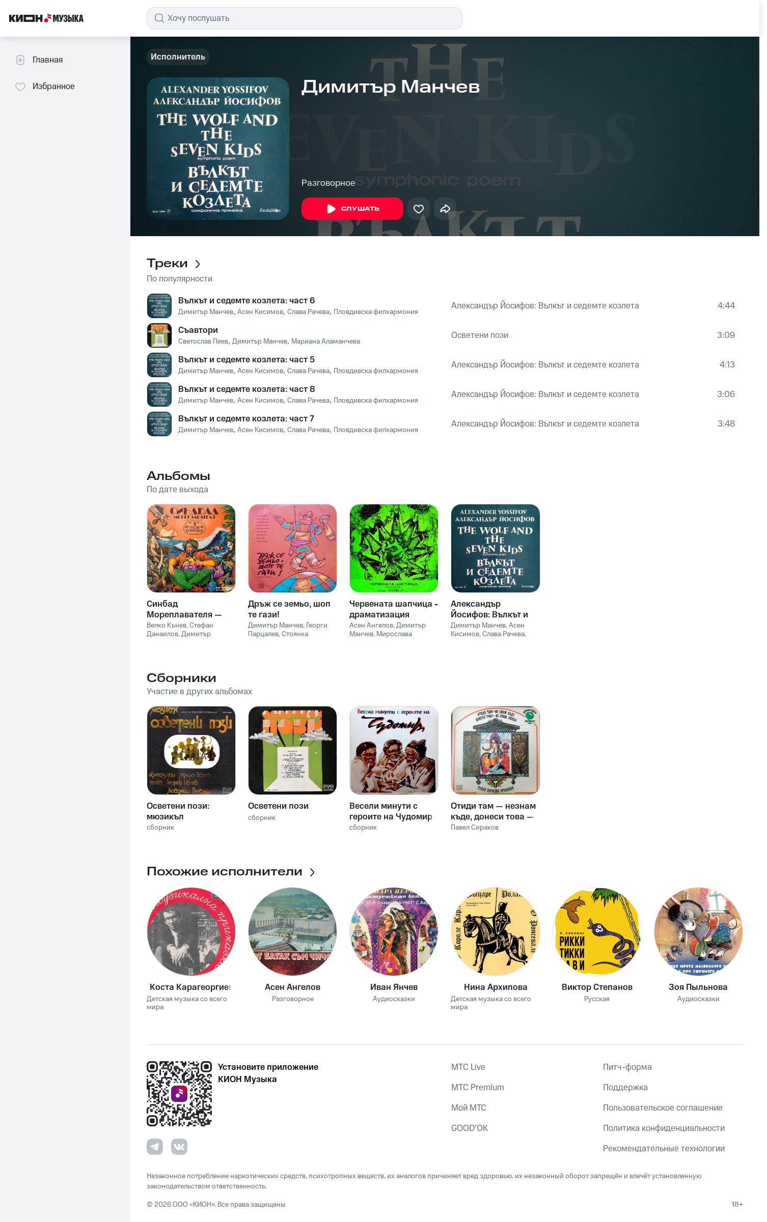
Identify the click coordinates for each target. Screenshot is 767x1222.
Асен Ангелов (371, 625)
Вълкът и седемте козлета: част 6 (246, 301)
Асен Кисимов (260, 312)
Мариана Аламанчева (325, 341)
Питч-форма (627, 1067)
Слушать (352, 209)
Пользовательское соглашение (663, 1108)
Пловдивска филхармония (376, 312)
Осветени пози (479, 335)
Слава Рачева (308, 312)
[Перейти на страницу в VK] (179, 1147)
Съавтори (198, 330)
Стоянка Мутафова (278, 638)
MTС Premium (477, 1088)
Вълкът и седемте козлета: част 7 (246, 419)
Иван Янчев (394, 987)
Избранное (44, 86)
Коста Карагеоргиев (191, 987)
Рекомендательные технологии (664, 1149)
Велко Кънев (166, 625)
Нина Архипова (496, 987)
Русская (597, 999)
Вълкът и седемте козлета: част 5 (246, 360)
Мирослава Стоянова (380, 638)
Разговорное (328, 183)
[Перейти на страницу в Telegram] (155, 1147)
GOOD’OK (469, 1128)
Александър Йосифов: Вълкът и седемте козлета (545, 306)
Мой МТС (468, 1108)
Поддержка (625, 1088)
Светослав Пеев (203, 341)
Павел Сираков (475, 827)
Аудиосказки (394, 999)
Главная (38, 60)
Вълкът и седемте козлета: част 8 (246, 389)
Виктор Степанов (597, 987)
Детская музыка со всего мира (187, 1003)
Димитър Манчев (205, 312)
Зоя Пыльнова (698, 987)
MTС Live (468, 1067)
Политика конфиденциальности (664, 1128)
